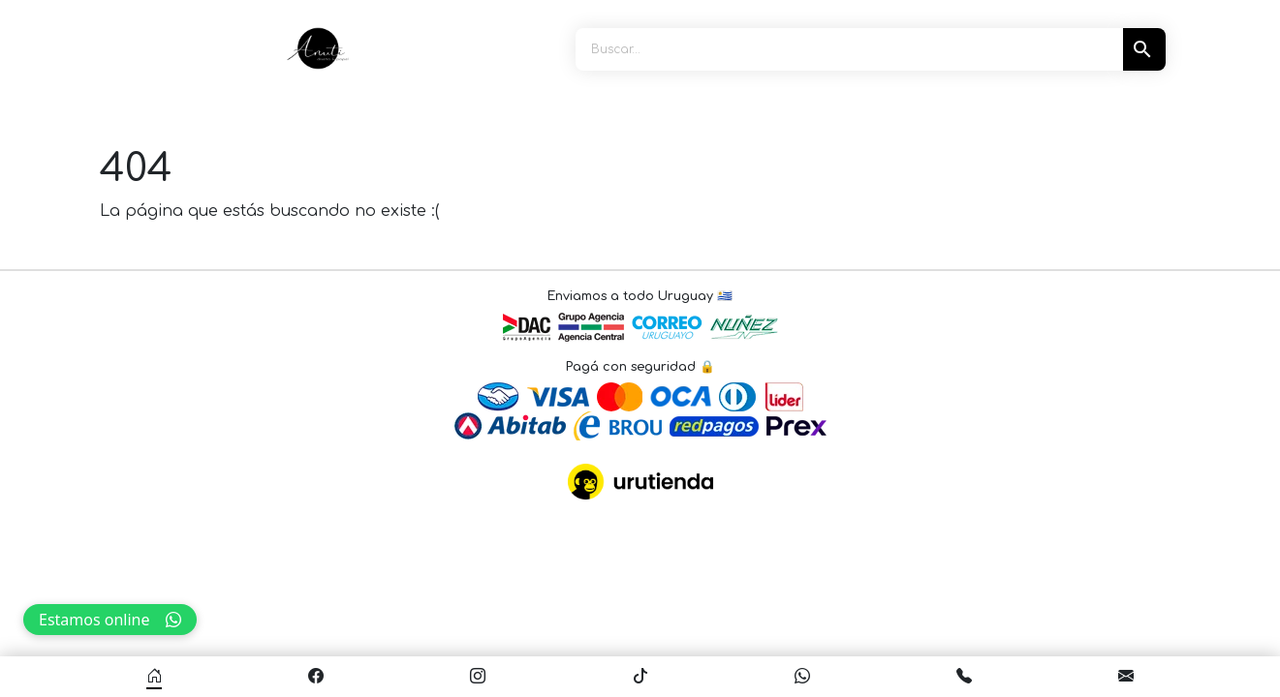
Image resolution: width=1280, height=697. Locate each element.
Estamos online (110, 619)
